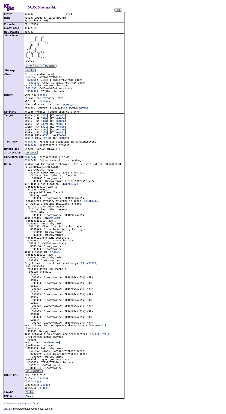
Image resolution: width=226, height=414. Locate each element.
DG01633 (31, 88)
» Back (34, 403)
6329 (44, 124)
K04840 (60, 130)
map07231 (30, 160)
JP (64, 108)
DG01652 (32, 80)
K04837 (60, 124)
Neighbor (30, 70)
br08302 (71, 184)
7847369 (43, 378)
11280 (46, 138)
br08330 (53, 218)
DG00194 (68, 105)
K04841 (60, 132)
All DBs (29, 392)
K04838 (60, 127)
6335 (44, 132)
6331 (44, 127)
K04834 (60, 118)
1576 (57, 149)
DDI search (31, 153)
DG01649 (34, 83)
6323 (44, 115)
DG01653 (31, 77)
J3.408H (43, 388)
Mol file (29, 66)
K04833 (60, 115)
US (85, 108)
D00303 (45, 385)
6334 (44, 130)
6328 (44, 121)
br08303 (114, 164)
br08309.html (99, 334)
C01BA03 (45, 101)
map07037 (30, 157)
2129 (60, 98)
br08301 (93, 201)
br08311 (99, 325)
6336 (45, 135)
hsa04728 (30, 145)
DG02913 (32, 91)
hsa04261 (30, 142)
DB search (50, 66)
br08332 (55, 252)
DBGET (8, 409)
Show (28, 396)
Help (118, 10)
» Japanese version (15, 403)
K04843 (63, 138)
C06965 (42, 95)
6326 (44, 118)
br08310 (90, 263)
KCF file (39, 66)
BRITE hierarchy (33, 371)
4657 (38, 382)
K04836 (60, 121)
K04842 (61, 135)
